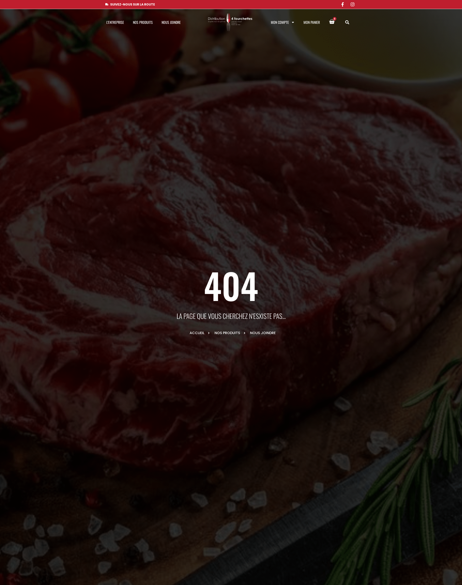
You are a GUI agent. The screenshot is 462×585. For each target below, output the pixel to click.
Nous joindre (171, 22)
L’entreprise (115, 22)
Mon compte (283, 22)
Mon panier (312, 22)
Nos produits (143, 22)
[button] (347, 22)
